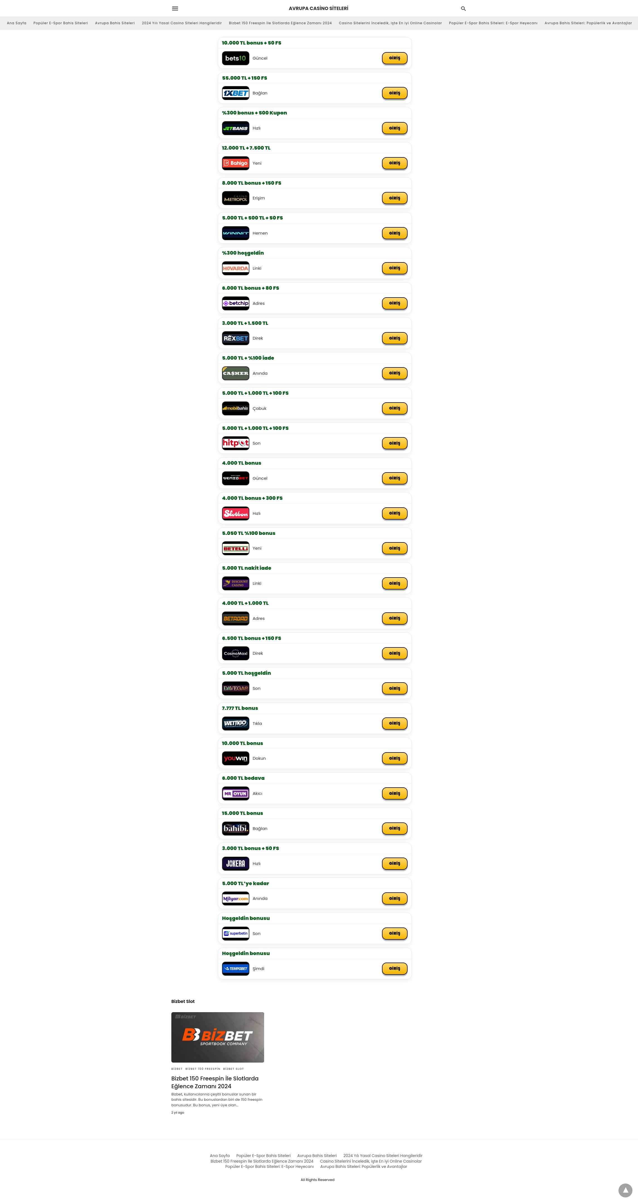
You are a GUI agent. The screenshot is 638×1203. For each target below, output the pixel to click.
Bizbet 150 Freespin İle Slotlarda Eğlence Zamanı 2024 (280, 23)
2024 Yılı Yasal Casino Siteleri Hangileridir (182, 23)
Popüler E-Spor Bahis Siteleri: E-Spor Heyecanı (493, 23)
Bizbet (177, 1069)
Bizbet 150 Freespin (203, 1069)
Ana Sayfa (16, 23)
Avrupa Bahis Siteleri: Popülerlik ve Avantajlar (588, 23)
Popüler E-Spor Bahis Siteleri (60, 23)
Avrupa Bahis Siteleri (115, 23)
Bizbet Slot (233, 1069)
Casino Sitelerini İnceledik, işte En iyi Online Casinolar (390, 23)
